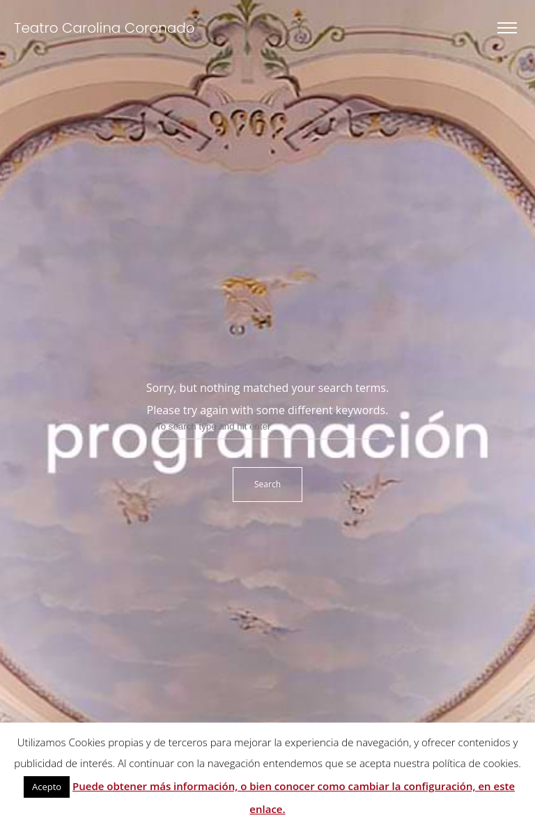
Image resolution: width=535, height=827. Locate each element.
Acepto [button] (46, 786)
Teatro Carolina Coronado (104, 28)
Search (267, 484)
